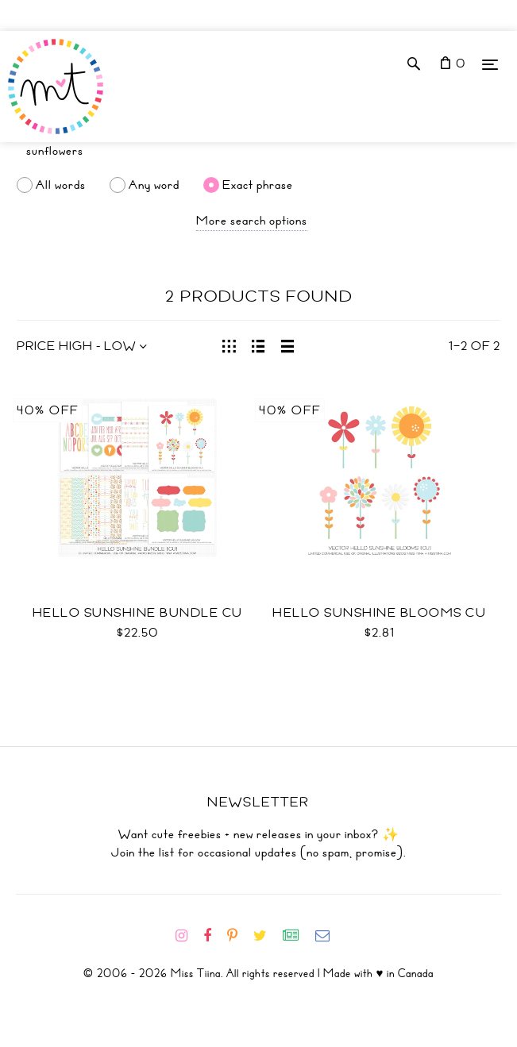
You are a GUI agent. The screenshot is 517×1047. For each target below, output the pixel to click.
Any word (154, 184)
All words (61, 184)
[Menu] (490, 64)
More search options (251, 220)
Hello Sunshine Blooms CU (379, 612)
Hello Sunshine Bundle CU (138, 612)
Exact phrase (257, 184)
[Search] (258, 151)
